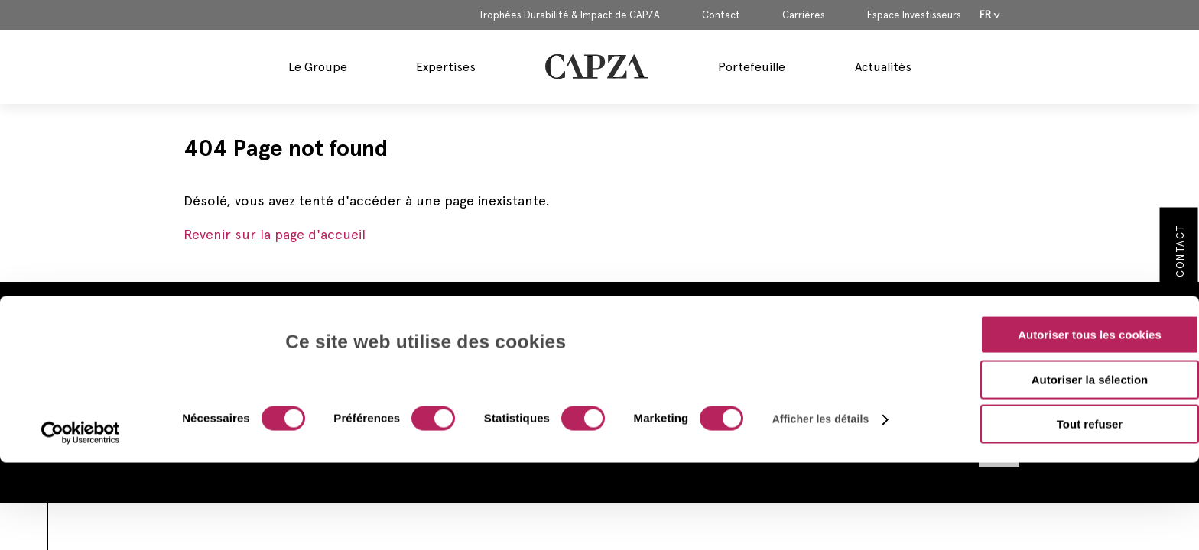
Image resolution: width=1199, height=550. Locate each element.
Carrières (803, 15)
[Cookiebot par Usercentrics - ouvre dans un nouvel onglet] (81, 353)
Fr (985, 15)
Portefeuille (751, 67)
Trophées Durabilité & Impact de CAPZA (569, 15)
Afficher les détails (820, 340)
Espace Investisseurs (914, 15)
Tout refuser (1090, 344)
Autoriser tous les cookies (1090, 255)
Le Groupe (317, 67)
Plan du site (813, 437)
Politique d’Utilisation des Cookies (868, 414)
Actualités (883, 67)
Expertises (446, 67)
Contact (721, 15)
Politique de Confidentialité (852, 391)
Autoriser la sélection (1090, 300)
